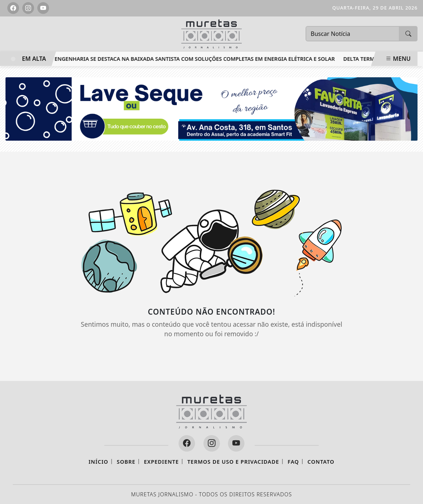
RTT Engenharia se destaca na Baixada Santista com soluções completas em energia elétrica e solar (190, 58)
